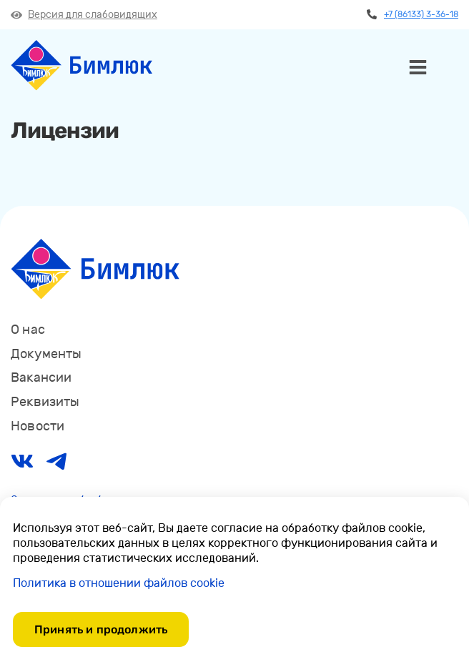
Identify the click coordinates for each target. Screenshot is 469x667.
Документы (46, 354)
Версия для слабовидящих (84, 15)
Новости (37, 426)
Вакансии (41, 377)
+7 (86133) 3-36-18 (412, 14)
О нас (28, 329)
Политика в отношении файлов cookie (118, 583)
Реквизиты (45, 402)
